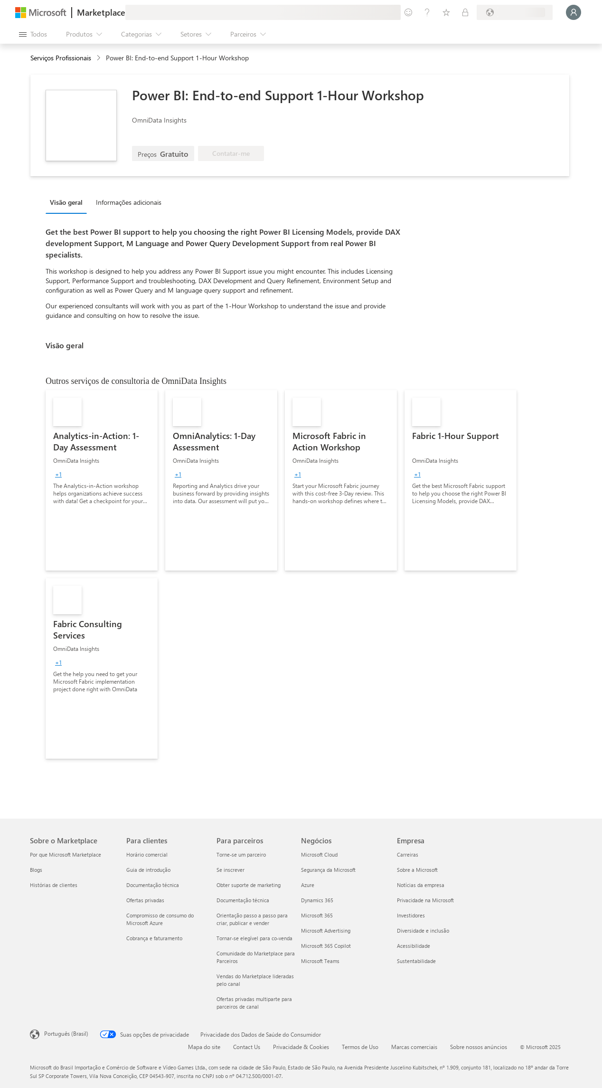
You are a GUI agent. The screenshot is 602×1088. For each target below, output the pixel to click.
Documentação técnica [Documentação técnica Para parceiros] (242, 900)
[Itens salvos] (446, 12)
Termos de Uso (360, 1046)
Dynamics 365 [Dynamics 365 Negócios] (317, 900)
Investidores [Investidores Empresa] (411, 915)
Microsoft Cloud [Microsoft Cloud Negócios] (319, 854)
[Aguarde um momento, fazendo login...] (573, 12)
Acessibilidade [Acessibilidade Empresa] (413, 945)
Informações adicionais (128, 202)
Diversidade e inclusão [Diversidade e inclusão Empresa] (423, 930)
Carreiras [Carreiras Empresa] (407, 854)
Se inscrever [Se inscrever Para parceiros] (230, 869)
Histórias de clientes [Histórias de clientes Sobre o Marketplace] (53, 884)
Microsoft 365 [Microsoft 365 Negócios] (317, 915)
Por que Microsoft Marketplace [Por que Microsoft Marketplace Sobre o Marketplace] (65, 854)
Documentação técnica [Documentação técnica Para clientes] (152, 884)
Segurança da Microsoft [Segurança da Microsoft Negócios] (328, 869)
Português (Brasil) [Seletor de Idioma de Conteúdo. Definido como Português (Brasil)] (66, 1033)
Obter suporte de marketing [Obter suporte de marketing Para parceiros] (248, 884)
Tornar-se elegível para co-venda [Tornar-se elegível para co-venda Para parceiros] (254, 938)
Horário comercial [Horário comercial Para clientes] (147, 854)
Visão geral (66, 202)
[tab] (69, 201)
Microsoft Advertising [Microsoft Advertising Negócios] (325, 930)
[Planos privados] (465, 12)
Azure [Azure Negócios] (307, 884)
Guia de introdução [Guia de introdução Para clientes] (148, 869)
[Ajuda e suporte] (427, 12)
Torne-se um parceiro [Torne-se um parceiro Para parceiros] (241, 854)
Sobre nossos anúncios (478, 1046)
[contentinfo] (99, 58)
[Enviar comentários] (408, 12)
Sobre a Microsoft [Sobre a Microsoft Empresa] (417, 869)
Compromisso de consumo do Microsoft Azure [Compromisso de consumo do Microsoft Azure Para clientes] (160, 919)
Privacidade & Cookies (301, 1046)
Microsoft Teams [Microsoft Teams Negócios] (320, 960)
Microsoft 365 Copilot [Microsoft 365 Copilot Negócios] (326, 945)
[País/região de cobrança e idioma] (515, 12)
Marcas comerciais (414, 1046)
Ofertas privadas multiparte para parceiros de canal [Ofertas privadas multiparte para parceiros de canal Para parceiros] (254, 1002)
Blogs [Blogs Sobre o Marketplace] (36, 869)
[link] (102, 480)
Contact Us (246, 1046)
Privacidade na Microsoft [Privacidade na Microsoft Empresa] (425, 900)
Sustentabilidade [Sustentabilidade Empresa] (416, 960)
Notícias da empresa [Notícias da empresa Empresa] (420, 884)
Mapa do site (204, 1046)
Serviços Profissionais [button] (60, 57)
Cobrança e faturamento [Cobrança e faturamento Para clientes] (154, 938)
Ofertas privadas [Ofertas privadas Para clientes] (145, 900)
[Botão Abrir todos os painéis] (33, 34)
